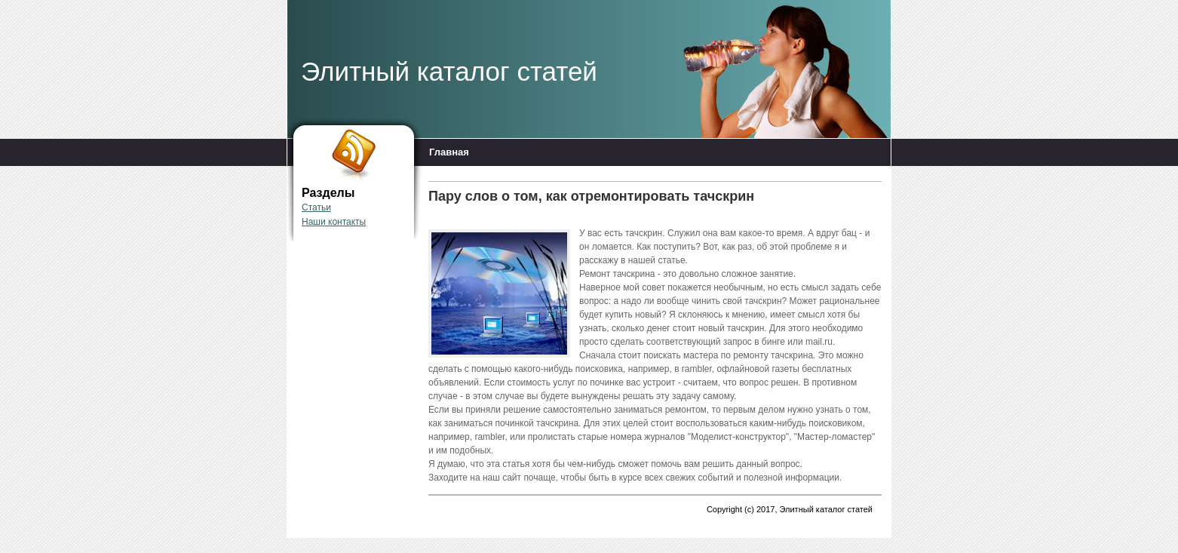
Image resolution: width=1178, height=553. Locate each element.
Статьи (316, 207)
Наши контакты (334, 222)
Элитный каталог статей (449, 71)
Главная (449, 152)
